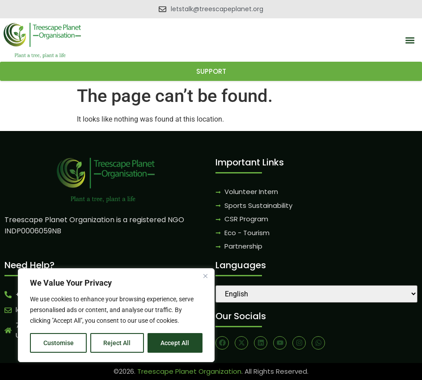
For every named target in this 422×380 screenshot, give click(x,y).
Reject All (117, 342)
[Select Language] (316, 294)
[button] (410, 40)
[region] (116, 315)
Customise (58, 342)
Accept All (175, 342)
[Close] (205, 275)
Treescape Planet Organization (189, 371)
